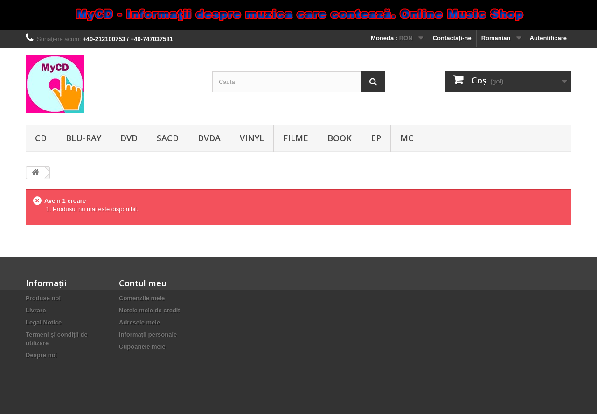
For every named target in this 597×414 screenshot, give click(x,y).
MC (407, 138)
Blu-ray (83, 138)
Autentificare (548, 37)
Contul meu (143, 283)
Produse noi (43, 298)
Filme (295, 138)
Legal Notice (44, 322)
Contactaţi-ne (452, 37)
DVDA (209, 138)
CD (41, 138)
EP (376, 138)
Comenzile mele (142, 298)
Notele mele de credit (149, 310)
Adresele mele (139, 322)
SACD (168, 138)
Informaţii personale (148, 334)
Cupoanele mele (142, 346)
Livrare (36, 310)
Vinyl (252, 138)
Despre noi (41, 355)
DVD (129, 138)
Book (339, 138)
